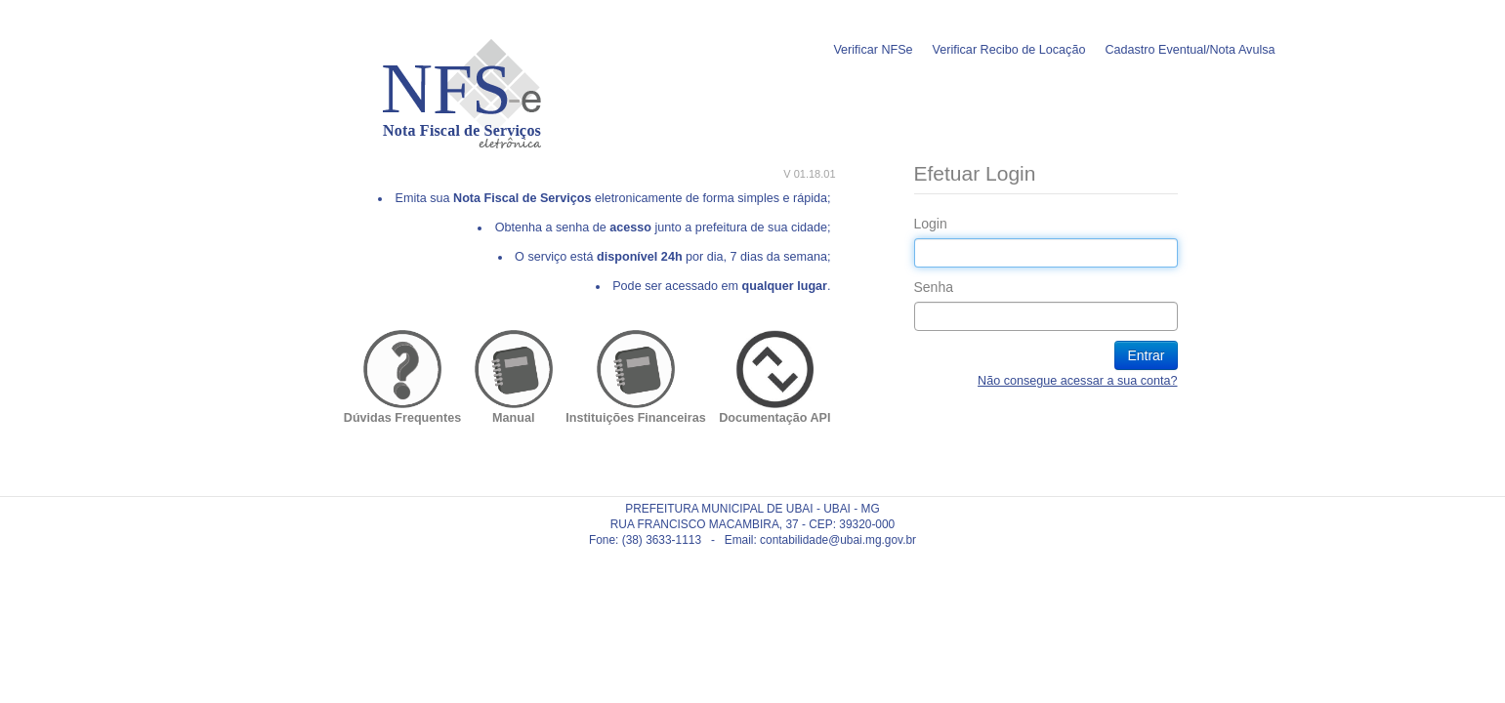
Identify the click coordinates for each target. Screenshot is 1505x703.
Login (930, 223)
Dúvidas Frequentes (402, 418)
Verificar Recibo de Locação (1009, 50)
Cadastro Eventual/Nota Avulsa (1190, 50)
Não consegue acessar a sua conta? (1077, 381)
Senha (933, 287)
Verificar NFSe (872, 50)
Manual (513, 418)
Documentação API (774, 418)
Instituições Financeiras (635, 418)
